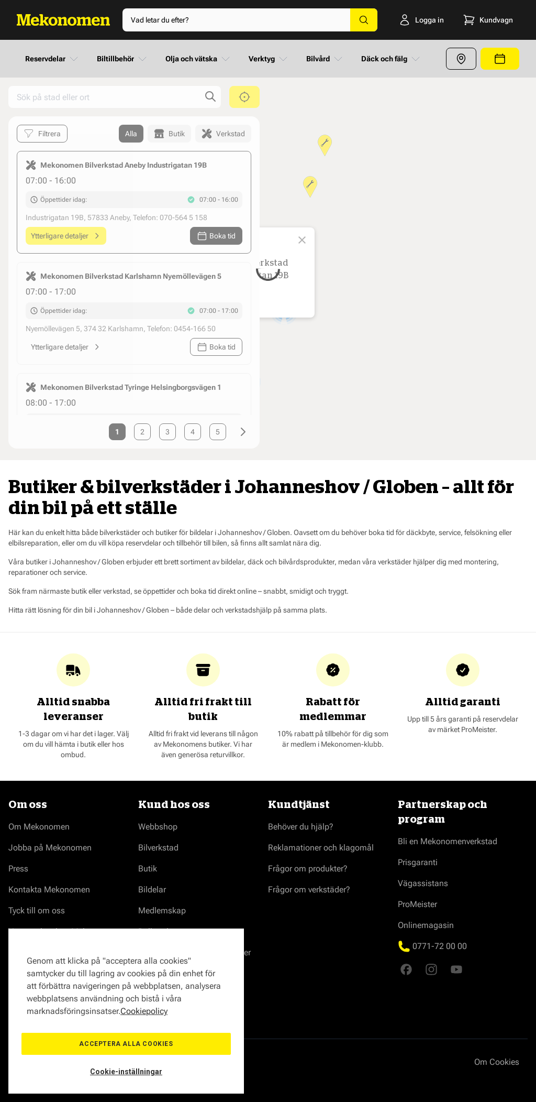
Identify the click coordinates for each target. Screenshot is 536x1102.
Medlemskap (162, 910)
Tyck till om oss (36, 910)
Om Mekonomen (39, 827)
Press (18, 869)
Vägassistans (423, 883)
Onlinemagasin (426, 925)
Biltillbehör (123, 58)
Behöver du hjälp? (300, 827)
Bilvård (325, 58)
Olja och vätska (198, 58)
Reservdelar (52, 58)
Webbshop (157, 827)
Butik (147, 869)
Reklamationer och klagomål (321, 848)
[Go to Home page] (63, 20)
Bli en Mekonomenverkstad (447, 841)
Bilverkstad (158, 848)
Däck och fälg (391, 58)
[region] (126, 1011)
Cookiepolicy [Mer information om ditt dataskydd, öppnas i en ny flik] (144, 1011)
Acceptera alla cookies (126, 1044)
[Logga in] (417, 19)
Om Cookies (496, 1062)
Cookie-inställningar (126, 1071)
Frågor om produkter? (308, 869)
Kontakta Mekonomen (49, 889)
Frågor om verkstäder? (309, 889)
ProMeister (417, 904)
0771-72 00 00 (439, 946)
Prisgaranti (418, 862)
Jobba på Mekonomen (50, 848)
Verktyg (269, 58)
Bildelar (152, 889)
